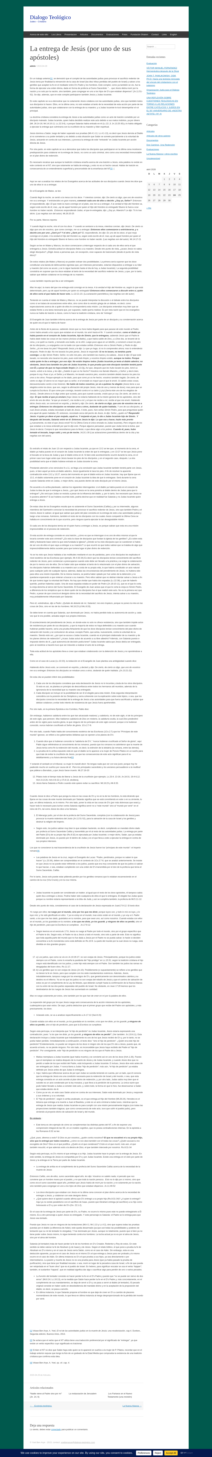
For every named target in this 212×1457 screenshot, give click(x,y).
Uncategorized (153, 158)
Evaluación (152, 63)
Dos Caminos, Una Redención (161, 145)
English (173, 34)
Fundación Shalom (139, 34)
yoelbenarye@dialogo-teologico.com (78, 1442)
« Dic (149, 208)
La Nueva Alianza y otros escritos (162, 154)
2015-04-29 (42, 66)
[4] (38, 851)
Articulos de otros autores (158, 136)
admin (33, 66)
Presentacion (70, 34)
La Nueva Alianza (132, 1406)
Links (164, 34)
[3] (72, 757)
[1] (51, 78)
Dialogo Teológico (50, 17)
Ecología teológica (41, 1406)
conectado (56, 1429)
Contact (155, 34)
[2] (111, 168)
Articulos (84, 34)
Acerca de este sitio (39, 34)
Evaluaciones (112, 34)
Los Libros (56, 34)
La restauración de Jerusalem (83, 1393)
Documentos (97, 34)
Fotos (124, 34)
